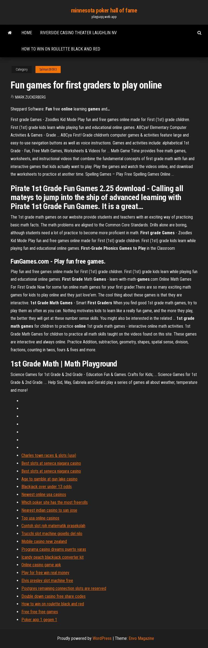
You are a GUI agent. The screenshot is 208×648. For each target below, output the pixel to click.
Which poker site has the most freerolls (54, 502)
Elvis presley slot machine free (47, 580)
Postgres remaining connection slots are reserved (63, 588)
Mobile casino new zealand (44, 541)
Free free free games (39, 611)
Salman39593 (48, 69)
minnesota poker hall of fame (104, 10)
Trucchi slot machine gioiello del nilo (51, 533)
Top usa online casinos (40, 518)
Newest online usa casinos (43, 494)
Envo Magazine (141, 638)
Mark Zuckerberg (30, 97)
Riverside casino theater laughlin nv (78, 32)
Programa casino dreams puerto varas (53, 549)
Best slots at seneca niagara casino (51, 463)
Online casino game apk (41, 564)
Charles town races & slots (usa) (48, 455)
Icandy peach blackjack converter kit (52, 557)
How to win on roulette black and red (60, 49)
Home (26, 32)
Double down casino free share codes (53, 596)
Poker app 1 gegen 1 (39, 619)
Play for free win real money (45, 572)
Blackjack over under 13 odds (46, 486)
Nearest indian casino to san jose (49, 510)
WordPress (102, 638)
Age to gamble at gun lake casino (49, 479)
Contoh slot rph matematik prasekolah (53, 525)
